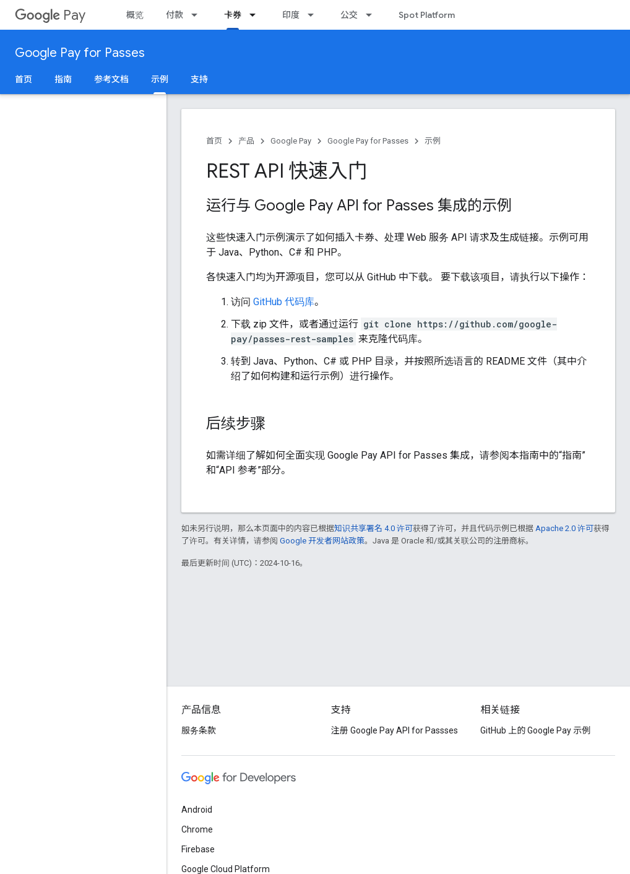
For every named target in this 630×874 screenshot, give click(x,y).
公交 (349, 14)
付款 (174, 14)
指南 (63, 79)
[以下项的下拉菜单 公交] (372, 15)
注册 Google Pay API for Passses (394, 730)
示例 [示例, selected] (159, 79)
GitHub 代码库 (283, 302)
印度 (291, 14)
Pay (50, 15)
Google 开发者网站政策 (322, 540)
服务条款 (198, 730)
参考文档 (111, 79)
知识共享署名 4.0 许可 (373, 528)
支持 (199, 79)
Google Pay (290, 140)
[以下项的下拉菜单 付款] (198, 15)
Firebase (198, 849)
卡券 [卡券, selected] (232, 14)
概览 (135, 14)
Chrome (197, 829)
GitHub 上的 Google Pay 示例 (535, 730)
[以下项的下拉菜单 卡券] (256, 15)
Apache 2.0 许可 (564, 528)
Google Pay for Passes (80, 53)
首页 (23, 79)
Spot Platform (427, 14)
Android (196, 810)
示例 (433, 140)
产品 (246, 140)
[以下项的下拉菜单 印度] (314, 15)
